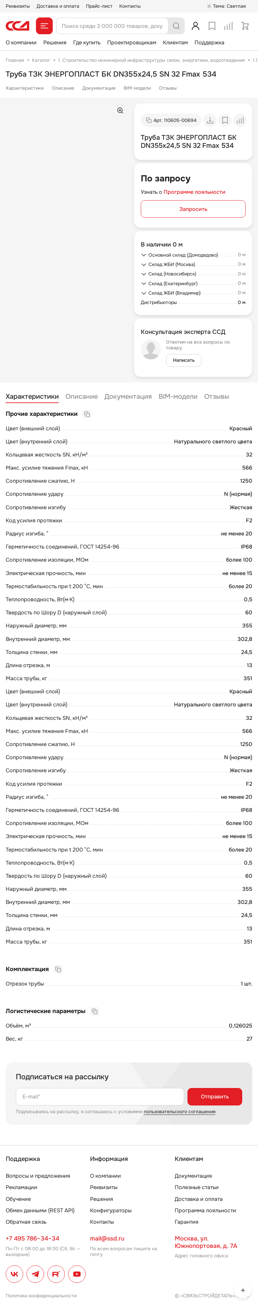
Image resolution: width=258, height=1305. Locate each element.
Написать (184, 360)
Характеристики (25, 88)
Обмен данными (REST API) (40, 1210)
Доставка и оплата (58, 6)
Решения (55, 42)
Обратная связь (26, 1221)
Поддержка (209, 42)
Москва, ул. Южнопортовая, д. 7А (206, 1242)
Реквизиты (18, 6)
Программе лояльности (194, 191)
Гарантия (187, 1221)
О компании (21, 42)
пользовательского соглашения (179, 1111)
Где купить (86, 42)
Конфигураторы (111, 1210)
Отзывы (168, 88)
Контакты (130, 6)
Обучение (18, 1199)
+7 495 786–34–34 (32, 1238)
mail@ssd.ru (107, 1238)
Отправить (215, 1096)
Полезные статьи (197, 1187)
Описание (63, 88)
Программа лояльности (205, 1210)
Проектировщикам (131, 42)
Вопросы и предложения (38, 1175)
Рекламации (21, 1187)
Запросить (193, 209)
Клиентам (175, 42)
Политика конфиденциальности (41, 1296)
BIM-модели (137, 88)
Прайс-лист (99, 6)
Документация (99, 88)
